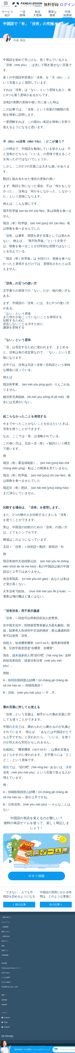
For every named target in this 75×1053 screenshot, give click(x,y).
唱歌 (14, 680)
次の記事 (54, 904)
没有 (69, 767)
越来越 (16, 655)
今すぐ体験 (36, 876)
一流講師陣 (5, 927)
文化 (15, 726)
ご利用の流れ (6, 936)
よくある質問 (6, 977)
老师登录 (4, 1004)
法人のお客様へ (6, 982)
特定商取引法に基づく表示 (10, 987)
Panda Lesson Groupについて (11, 968)
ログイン (67, 4)
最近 (6, 767)
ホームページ (6, 922)
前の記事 (20, 904)
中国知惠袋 (67, 13)
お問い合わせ (6, 973)
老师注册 (4, 1000)
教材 (3, 946)
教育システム (6, 931)
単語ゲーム (5, 950)
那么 (26, 792)
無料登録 (51, 4)
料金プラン (5, 941)
